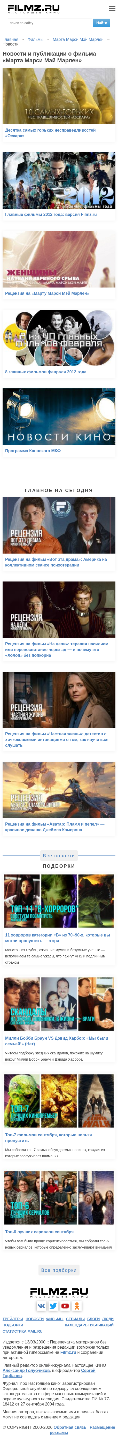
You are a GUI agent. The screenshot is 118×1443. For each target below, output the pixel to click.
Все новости (59, 855)
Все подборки (59, 1270)
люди (108, 1319)
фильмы (55, 1319)
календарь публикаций (89, 1325)
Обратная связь (69, 1427)
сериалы (75, 1319)
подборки (13, 1325)
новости (35, 1319)
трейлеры (13, 1319)
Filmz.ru (68, 1352)
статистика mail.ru (23, 1331)
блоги (93, 1319)
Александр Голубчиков (26, 1370)
